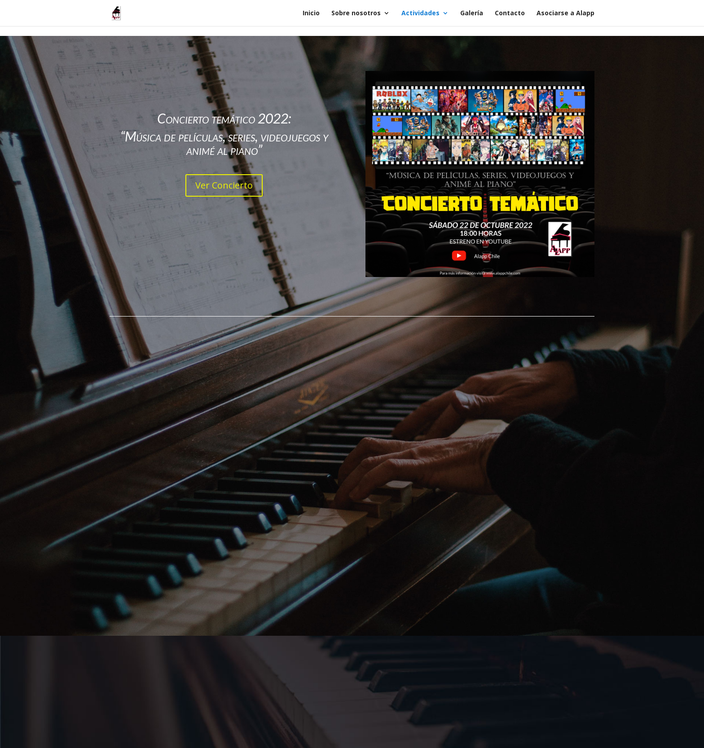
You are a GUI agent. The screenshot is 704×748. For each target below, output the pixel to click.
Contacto (510, 13)
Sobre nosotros (356, 13)
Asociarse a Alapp (565, 13)
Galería (471, 13)
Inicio (311, 13)
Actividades (420, 13)
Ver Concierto (224, 185)
